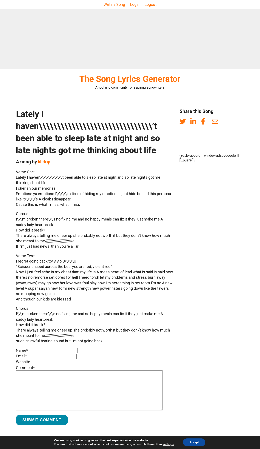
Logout (150, 4)
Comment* (25, 367)
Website (23, 362)
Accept (194, 442)
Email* (21, 356)
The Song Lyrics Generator (130, 79)
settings (168, 444)
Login (134, 4)
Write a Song (114, 4)
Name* (22, 350)
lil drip (44, 161)
